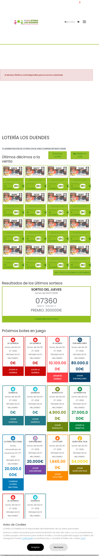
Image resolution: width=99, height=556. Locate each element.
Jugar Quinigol (13, 420)
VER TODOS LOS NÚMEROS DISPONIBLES (72, 272)
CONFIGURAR (27, 538)
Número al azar (79, 155)
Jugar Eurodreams (35, 469)
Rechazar (58, 547)
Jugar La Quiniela (13, 371)
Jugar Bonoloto (57, 426)
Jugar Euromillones (79, 377)
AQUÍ (83, 538)
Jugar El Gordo (57, 377)
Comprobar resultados (46, 319)
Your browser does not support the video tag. (46, 108)
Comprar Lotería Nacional (13, 484)
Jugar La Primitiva (79, 426)
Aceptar (35, 547)
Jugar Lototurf (57, 475)
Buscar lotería (57, 155)
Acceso (70, 22)
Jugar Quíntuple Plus (79, 469)
